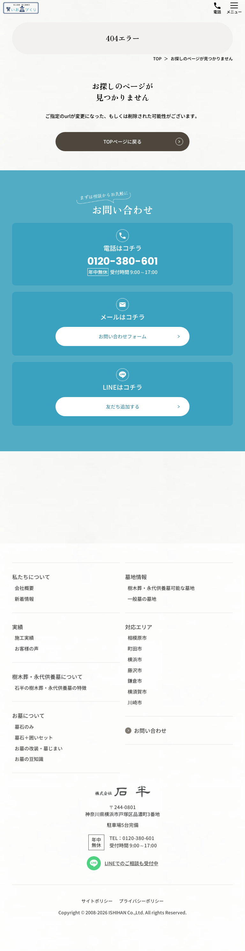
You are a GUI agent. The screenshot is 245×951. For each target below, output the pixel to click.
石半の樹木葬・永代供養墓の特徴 (50, 691)
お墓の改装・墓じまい (39, 752)
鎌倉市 (135, 684)
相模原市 (137, 641)
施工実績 (24, 641)
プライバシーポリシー (141, 905)
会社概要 (24, 591)
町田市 (135, 652)
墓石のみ (24, 730)
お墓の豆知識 (29, 763)
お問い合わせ (150, 734)
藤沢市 (135, 674)
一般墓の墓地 (142, 602)
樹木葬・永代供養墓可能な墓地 (161, 591)
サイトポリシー (97, 905)
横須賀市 (137, 695)
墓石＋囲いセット (34, 741)
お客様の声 (27, 652)
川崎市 (135, 706)
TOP (157, 58)
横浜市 (135, 663)
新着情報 (24, 602)
